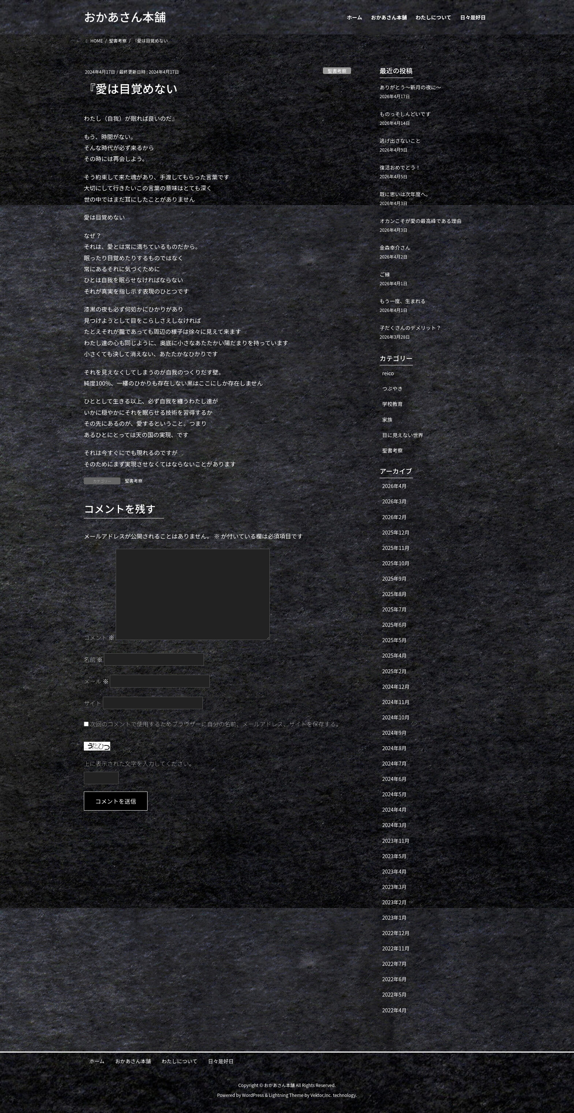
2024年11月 (396, 702)
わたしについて (180, 1061)
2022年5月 (394, 994)
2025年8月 (394, 594)
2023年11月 (396, 840)
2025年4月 (394, 655)
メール (96, 681)
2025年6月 (394, 624)
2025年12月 (396, 532)
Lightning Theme (286, 1095)
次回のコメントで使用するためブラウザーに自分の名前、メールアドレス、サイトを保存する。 (216, 723)
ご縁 (385, 274)
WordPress (253, 1095)
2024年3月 (394, 825)
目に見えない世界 (402, 435)
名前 (93, 659)
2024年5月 (394, 794)
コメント (99, 637)
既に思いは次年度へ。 (405, 194)
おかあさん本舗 (133, 1061)
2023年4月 (394, 871)
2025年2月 (394, 671)
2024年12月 (396, 686)
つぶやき (392, 388)
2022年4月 (394, 1010)
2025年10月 (396, 563)
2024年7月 (394, 763)
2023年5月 (394, 856)
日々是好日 (221, 1061)
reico (388, 373)
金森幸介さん (395, 247)
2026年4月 (394, 486)
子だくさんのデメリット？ (410, 327)
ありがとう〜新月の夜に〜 (410, 87)
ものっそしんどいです (405, 114)
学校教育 (392, 403)
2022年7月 (394, 963)
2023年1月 (394, 917)
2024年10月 (396, 717)
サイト (92, 703)
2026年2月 (394, 517)
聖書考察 (337, 70)
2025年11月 (396, 547)
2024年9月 (394, 732)
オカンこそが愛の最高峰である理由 (421, 220)
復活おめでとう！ (400, 167)
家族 (387, 419)
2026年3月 (394, 501)
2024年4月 (394, 809)
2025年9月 (394, 578)
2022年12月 (396, 933)
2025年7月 (394, 609)
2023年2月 (394, 902)
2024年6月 (394, 778)
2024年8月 (394, 748)
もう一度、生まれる (403, 301)
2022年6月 (394, 979)
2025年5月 (394, 640)
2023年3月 (394, 886)
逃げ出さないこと (400, 140)
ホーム (97, 1061)
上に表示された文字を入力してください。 (139, 763)
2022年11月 (396, 948)
